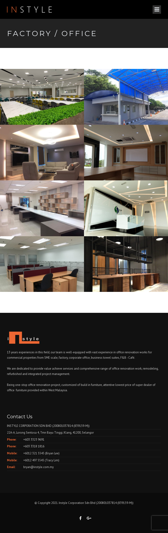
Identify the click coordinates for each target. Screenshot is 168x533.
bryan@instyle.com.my (38, 467)
